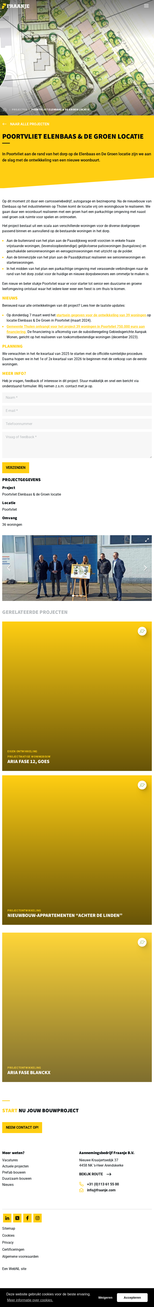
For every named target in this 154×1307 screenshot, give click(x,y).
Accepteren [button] (132, 1297)
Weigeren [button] (105, 1297)
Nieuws (8, 1185)
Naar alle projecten (25, 124)
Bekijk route (91, 1174)
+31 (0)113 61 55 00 (99, 1184)
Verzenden (15, 468)
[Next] (145, 568)
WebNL (14, 1269)
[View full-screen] (147, 540)
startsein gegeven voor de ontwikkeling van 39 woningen (101, 315)
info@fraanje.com (97, 1190)
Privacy (8, 1242)
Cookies (8, 1235)
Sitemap (8, 1228)
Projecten (19, 110)
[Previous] (9, 568)
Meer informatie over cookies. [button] (30, 1300)
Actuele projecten (15, 1166)
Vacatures (10, 1160)
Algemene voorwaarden (20, 1256)
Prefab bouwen (14, 1172)
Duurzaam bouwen (17, 1178)
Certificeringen (13, 1249)
